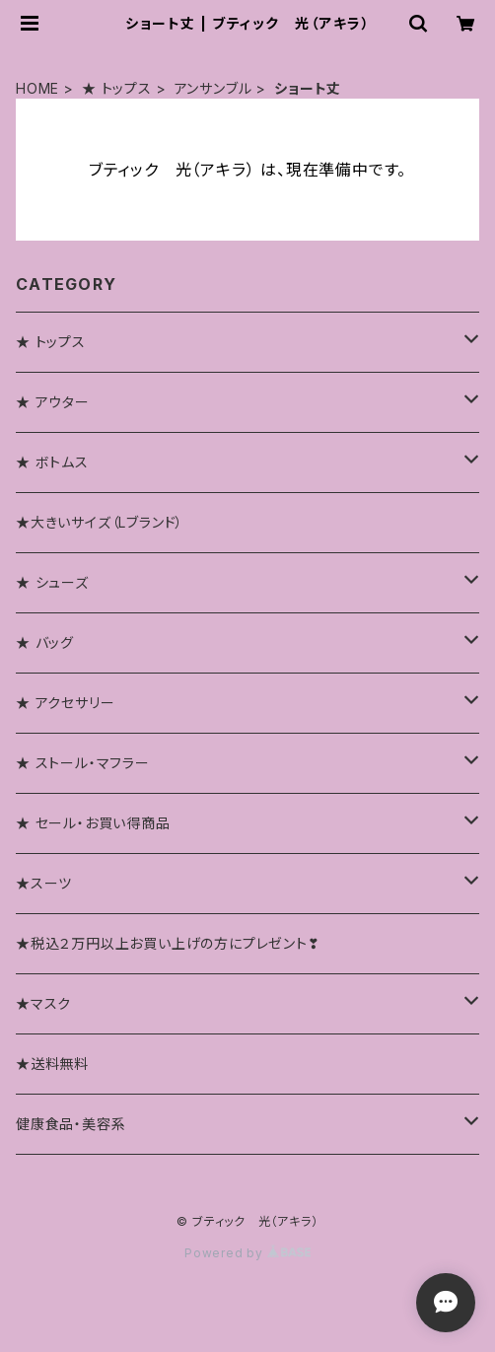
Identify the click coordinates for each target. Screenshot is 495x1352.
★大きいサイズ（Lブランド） (99, 522)
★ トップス (117, 88)
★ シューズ (52, 582)
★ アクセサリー (65, 702)
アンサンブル (213, 88)
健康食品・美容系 (70, 1123)
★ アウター (53, 401)
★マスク (43, 1003)
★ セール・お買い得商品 (93, 823)
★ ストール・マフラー (83, 762)
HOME (37, 88)
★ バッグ (45, 642)
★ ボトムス (52, 462)
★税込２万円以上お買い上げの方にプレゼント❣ (168, 943)
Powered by (247, 1252)
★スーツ (44, 883)
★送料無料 (52, 1063)
